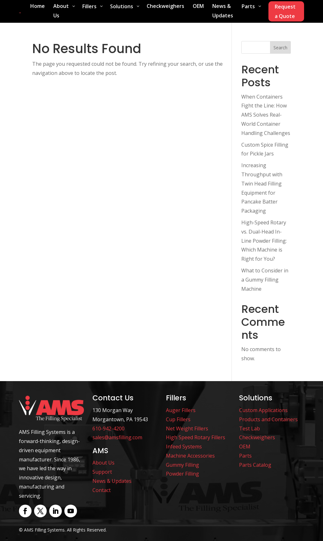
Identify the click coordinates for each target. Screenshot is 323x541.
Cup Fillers (178, 419)
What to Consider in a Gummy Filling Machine (264, 279)
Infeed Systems (184, 446)
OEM (244, 446)
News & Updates (112, 480)
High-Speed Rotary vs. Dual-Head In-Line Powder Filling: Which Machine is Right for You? (264, 240)
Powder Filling (182, 473)
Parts (245, 455)
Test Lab (249, 428)
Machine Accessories (190, 455)
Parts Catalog (255, 464)
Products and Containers (268, 419)
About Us (103, 462)
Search (280, 48)
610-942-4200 (108, 428)
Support (102, 471)
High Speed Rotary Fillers (195, 437)
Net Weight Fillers (187, 428)
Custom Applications (263, 410)
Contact (101, 490)
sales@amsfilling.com (117, 437)
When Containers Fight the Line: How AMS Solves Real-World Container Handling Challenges (265, 115)
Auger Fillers (181, 410)
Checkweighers (257, 437)
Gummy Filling (182, 464)
